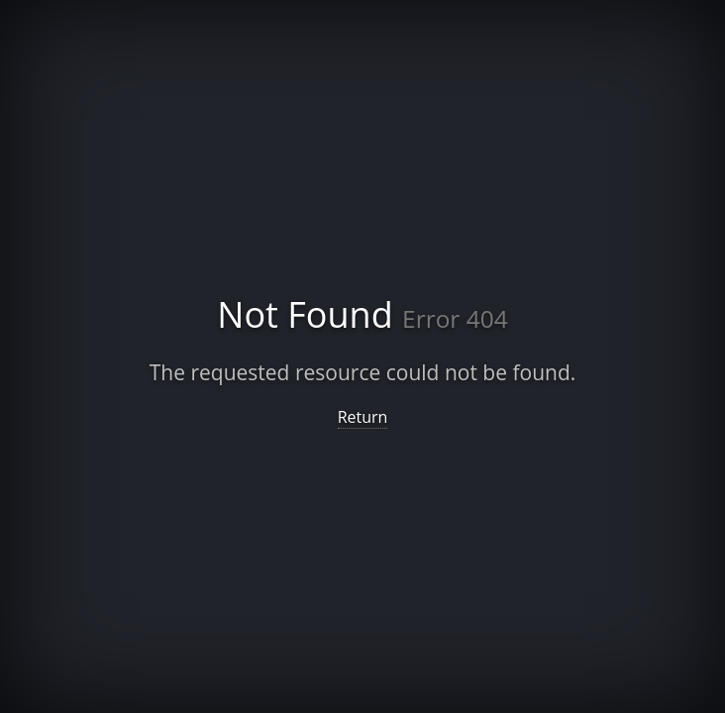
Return (363, 417)
